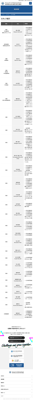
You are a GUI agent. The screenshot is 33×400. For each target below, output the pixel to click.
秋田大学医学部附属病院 (21, 0)
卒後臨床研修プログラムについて (15, 337)
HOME (3, 14)
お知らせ (2, 375)
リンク (2, 396)
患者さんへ (3, 385)
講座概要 (7, 14)
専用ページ (3, 392)
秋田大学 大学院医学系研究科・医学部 (28, 0)
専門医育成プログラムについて (15, 341)
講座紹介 (2, 382)
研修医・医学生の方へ (5, 389)
